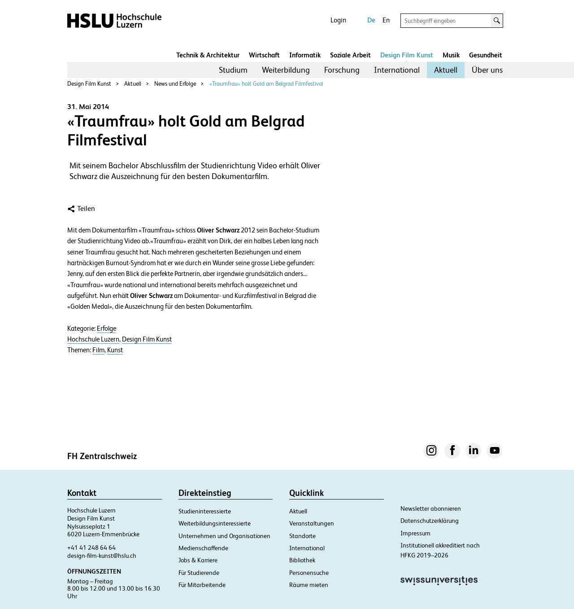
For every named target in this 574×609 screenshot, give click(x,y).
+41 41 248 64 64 (91, 547)
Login (338, 20)
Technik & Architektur (207, 55)
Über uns (487, 69)
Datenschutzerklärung (429, 520)
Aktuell (445, 69)
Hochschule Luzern (93, 339)
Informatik (305, 55)
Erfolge (106, 328)
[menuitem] (233, 70)
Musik (451, 55)
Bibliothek (302, 560)
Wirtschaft (264, 55)
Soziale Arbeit (350, 55)
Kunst (115, 350)
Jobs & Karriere (197, 560)
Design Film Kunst (406, 55)
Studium (233, 69)
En (386, 20)
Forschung (342, 69)
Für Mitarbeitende (202, 584)
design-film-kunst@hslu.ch (101, 555)
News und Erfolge (175, 83)
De (371, 20)
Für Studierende (198, 572)
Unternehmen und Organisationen (224, 535)
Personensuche (309, 572)
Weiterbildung (286, 69)
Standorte (302, 535)
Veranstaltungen (311, 523)
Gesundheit (485, 55)
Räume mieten (308, 584)
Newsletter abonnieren (430, 508)
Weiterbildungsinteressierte (214, 523)
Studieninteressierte (204, 511)
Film (98, 350)
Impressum (415, 533)
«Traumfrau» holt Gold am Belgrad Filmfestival (266, 83)
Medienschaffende (203, 548)
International (397, 69)
